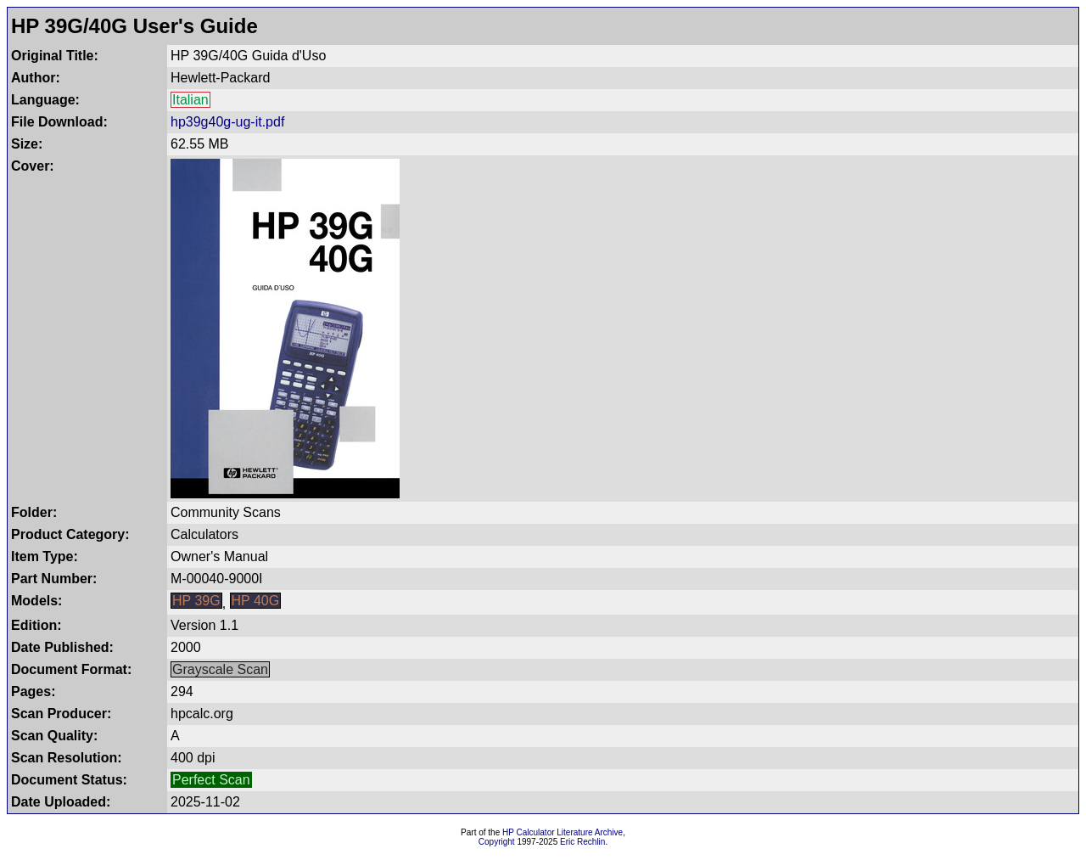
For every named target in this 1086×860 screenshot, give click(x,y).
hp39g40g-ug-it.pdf (227, 122)
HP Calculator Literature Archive (562, 832)
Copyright (497, 841)
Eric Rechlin (582, 841)
